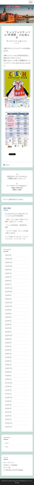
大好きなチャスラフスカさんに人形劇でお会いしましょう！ (17, 176)
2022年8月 (8, 328)
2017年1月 (8, 394)
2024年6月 (8, 295)
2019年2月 (8, 364)
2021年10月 (8, 335)
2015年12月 (8, 423)
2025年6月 (8, 281)
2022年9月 (8, 324)
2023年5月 (8, 321)
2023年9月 (8, 310)
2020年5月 (8, 343)
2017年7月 (8, 390)
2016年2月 (8, 416)
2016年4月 (8, 408)
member (24, 41)
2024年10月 (8, 291)
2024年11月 (8, 288)
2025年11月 (8, 262)
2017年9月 (8, 386)
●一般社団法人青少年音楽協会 (13, 470)
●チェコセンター (9, 462)
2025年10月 (8, 266)
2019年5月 (8, 361)
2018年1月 (8, 379)
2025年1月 (8, 284)
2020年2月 (8, 354)
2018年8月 (8, 372)
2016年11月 (8, 397)
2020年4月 (8, 346)
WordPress (23, 481)
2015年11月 (8, 427)
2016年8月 (8, 405)
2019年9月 (8, 357)
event (7, 165)
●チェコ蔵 (7, 467)
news (6, 447)
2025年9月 (8, 270)
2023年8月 (8, 313)
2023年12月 (8, 302)
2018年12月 (8, 368)
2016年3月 (8, 412)
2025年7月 (8, 277)
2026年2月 (8, 255)
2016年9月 (8, 401)
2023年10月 (8, 306)
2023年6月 (8, 317)
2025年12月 (8, 259)
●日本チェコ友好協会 (10, 465)
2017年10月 (8, 383)
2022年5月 (8, 332)
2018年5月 (8, 375)
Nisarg (17, 482)
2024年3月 (8, 299)
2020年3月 (8, 350)
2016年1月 (8, 419)
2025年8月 (8, 273)
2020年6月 (8, 339)
